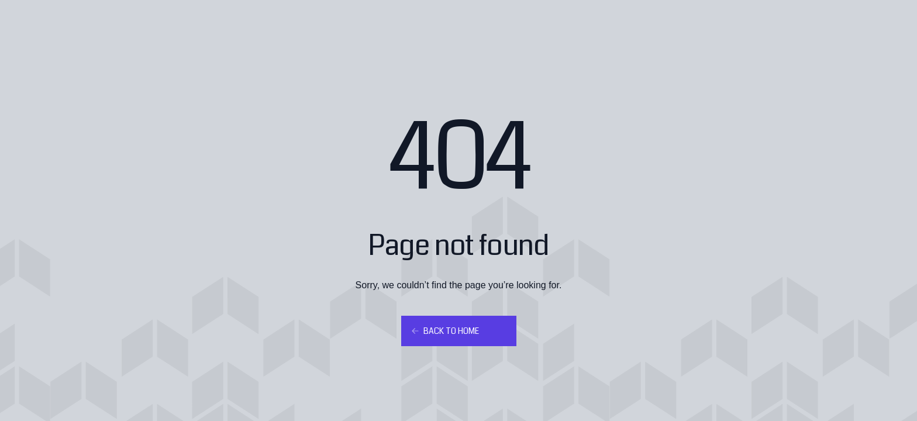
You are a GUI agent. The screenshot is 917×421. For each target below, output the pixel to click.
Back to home (445, 331)
